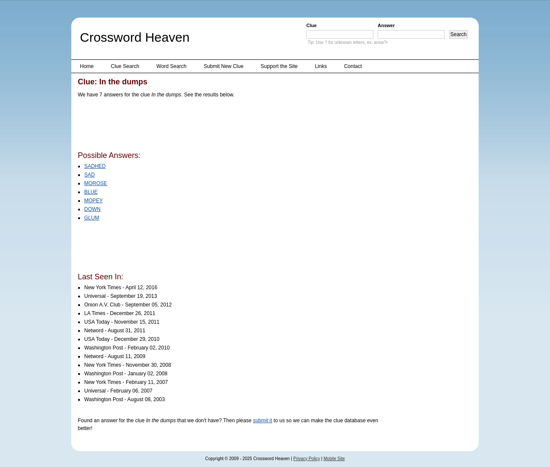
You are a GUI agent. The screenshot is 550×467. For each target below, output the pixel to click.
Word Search (171, 66)
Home (87, 66)
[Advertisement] (234, 126)
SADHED (95, 166)
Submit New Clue (224, 66)
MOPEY (93, 201)
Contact (353, 66)
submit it (262, 421)
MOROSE (95, 183)
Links (321, 66)
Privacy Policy (306, 458)
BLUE (91, 192)
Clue (311, 25)
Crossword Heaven (134, 37)
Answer (386, 25)
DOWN (92, 209)
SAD (89, 175)
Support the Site (279, 66)
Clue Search (125, 66)
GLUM (91, 218)
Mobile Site (334, 458)
